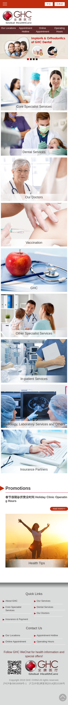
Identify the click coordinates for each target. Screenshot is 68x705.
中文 (49, 4)
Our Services (43, 600)
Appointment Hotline (25, 30)
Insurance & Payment (16, 619)
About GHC (11, 600)
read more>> (58, 508)
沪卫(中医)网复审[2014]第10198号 (47, 683)
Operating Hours (59, 30)
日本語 (59, 4)
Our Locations (8, 28)
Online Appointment (42, 30)
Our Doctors (43, 613)
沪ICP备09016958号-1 (15, 683)
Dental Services (45, 607)
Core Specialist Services (13, 609)
